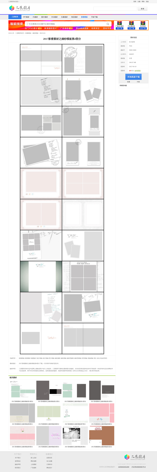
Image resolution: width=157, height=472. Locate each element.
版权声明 (18, 464)
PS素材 (35, 17)
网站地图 (33, 461)
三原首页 (15, 17)
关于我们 (18, 458)
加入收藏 (49, 461)
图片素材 (44, 17)
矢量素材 (64, 17)
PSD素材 (54, 17)
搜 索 (142, 9)
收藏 (128, 82)
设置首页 (49, 458)
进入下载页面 (133, 77)
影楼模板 (84, 17)
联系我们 (18, 467)
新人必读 (33, 458)
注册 (139, 1)
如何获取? (138, 70)
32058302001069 (123, 467)
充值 (147, 1)
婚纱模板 (35, 33)
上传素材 (33, 464)
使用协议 (18, 461)
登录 (134, 1)
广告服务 (33, 467)
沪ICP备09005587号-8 (139, 467)
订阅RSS (49, 464)
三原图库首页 (19, 33)
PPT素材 (26, 17)
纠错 (138, 82)
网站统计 (49, 467)
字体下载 (94, 17)
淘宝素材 (74, 17)
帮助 (143, 1)
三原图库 (19, 8)
